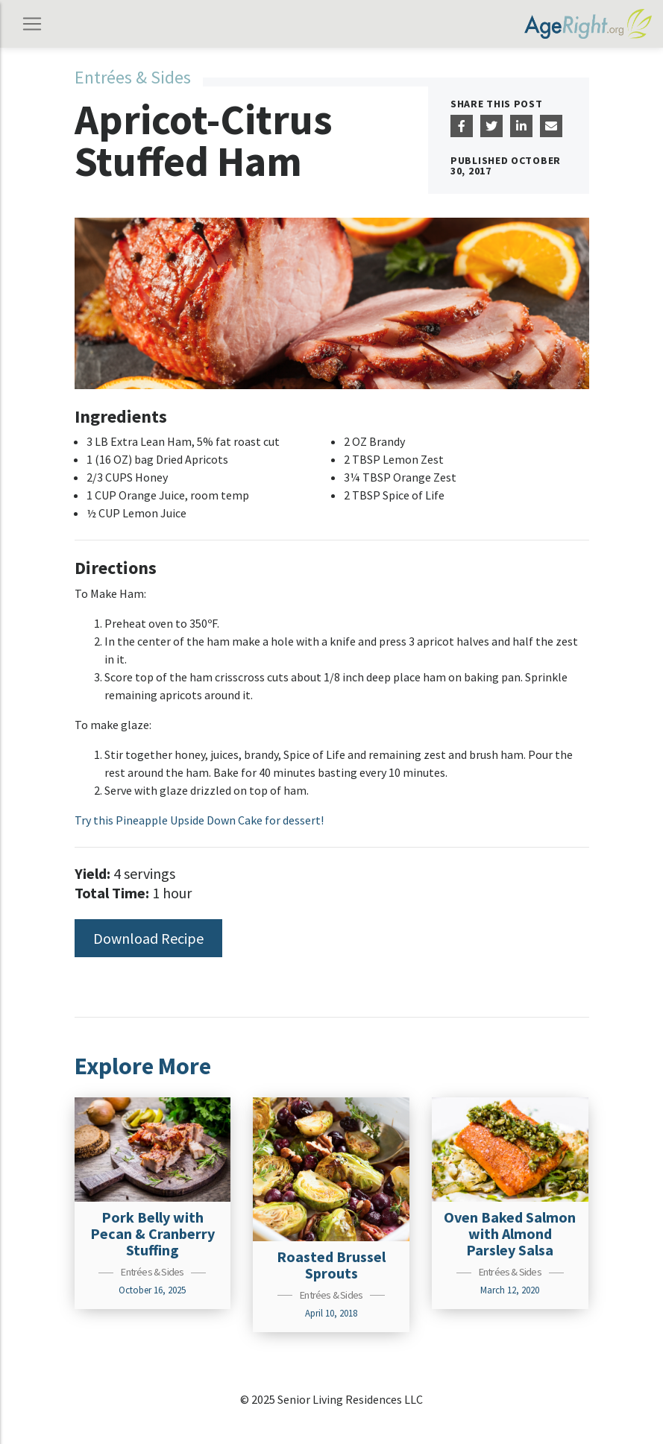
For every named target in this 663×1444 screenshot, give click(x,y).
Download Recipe (148, 938)
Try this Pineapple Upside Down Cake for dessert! (199, 820)
